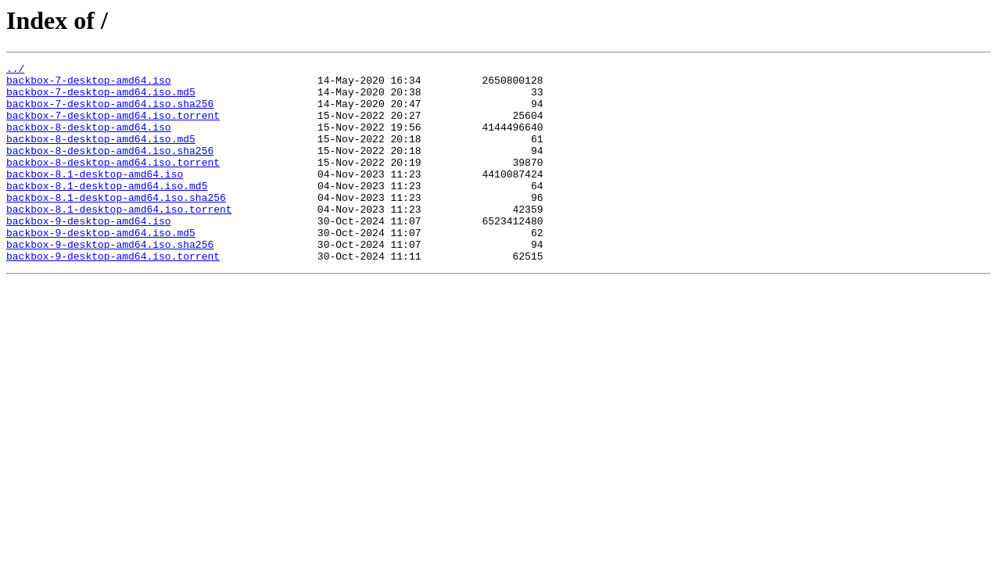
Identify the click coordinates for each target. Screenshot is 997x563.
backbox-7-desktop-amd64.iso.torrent (113, 127)
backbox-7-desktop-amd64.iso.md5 (100, 98)
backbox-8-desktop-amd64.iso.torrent (113, 183)
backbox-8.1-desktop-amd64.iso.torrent (119, 239)
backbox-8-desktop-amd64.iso (88, 141)
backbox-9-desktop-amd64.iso (88, 253)
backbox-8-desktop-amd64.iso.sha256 (109, 169)
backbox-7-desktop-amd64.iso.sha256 (109, 113)
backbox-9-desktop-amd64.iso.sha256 (109, 281)
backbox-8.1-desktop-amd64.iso (94, 197)
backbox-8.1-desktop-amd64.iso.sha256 (116, 225)
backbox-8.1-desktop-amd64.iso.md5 (106, 211)
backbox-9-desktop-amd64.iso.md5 (100, 267)
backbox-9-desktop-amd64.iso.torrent (113, 296)
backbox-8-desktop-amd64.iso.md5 (100, 155)
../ (15, 70)
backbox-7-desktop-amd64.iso (88, 84)
